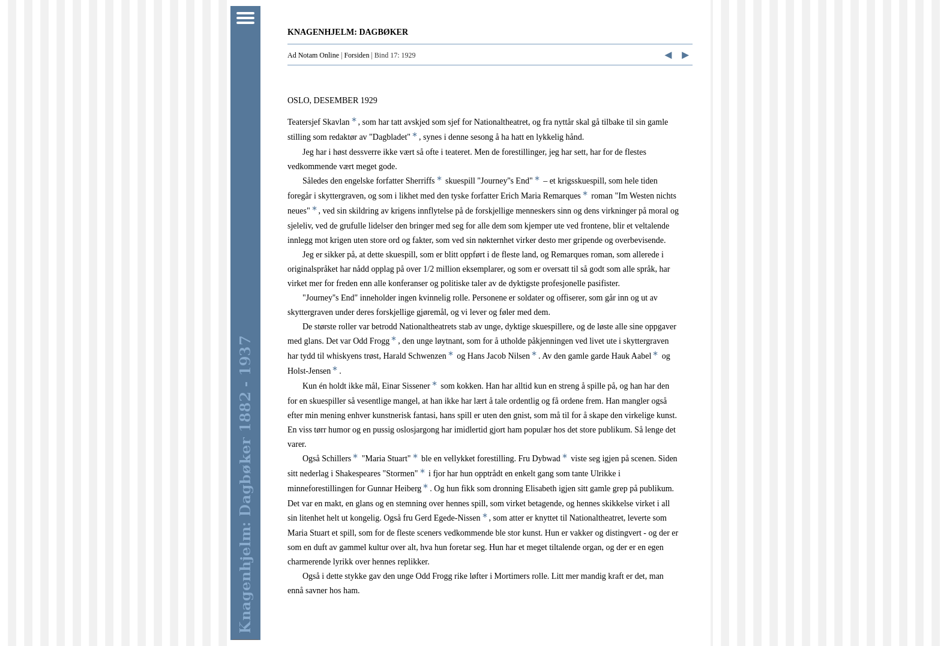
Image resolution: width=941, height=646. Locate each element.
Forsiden (356, 55)
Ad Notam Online (313, 55)
